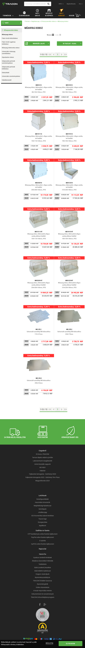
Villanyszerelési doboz (48, 21)
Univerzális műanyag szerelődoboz (8, 52)
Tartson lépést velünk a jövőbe (42, 457)
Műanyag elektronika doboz (10, 48)
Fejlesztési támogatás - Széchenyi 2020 (42, 474)
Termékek (7, 15)
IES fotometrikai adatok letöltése (42, 516)
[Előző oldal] (54, 54)
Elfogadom (70, 643)
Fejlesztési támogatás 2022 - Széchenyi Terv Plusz (42, 477)
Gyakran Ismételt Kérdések (42, 557)
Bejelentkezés (71, 4)
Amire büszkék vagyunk (42, 464)
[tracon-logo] (10, 4)
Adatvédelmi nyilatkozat (42, 571)
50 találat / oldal (72, 43)
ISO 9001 (42, 467)
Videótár (42, 471)
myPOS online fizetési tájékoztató (42, 544)
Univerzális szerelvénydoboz (11, 76)
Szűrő (6, 23)
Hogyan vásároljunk (42, 574)
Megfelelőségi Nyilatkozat (42, 506)
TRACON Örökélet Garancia (42, 581)
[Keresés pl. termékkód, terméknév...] (37, 4)
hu (80, 4)
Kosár (71, 15)
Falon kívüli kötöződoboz (10, 38)
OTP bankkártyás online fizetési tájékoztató (42, 534)
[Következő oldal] (62, 54)
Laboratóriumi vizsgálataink (42, 461)
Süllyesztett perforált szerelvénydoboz (8, 62)
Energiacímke (42, 522)
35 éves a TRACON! (42, 454)
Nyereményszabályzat (42, 577)
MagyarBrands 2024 (42, 481)
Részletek (49, 643)
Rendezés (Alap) (37, 43)
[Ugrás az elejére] (50, 54)
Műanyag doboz (7, 34)
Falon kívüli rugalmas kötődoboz (8, 43)
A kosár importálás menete (42, 590)
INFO (60, 4)
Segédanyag (35, 21)
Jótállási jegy (42, 512)
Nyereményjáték (42, 584)
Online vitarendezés (42, 587)
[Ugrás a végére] (65, 54)
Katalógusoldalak (43, 499)
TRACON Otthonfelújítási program (42, 597)
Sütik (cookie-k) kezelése (42, 567)
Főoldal (27, 21)
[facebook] (40, 605)
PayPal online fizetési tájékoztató (42, 537)
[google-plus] (44, 605)
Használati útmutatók (42, 502)
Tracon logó (43, 519)
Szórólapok (42, 509)
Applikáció (42, 525)
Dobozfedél (5, 72)
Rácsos (49, 35)
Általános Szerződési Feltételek (42, 561)
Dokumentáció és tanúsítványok (43, 594)
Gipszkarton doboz (8, 57)
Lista (57, 35)
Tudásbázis (42, 564)
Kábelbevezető (6, 80)
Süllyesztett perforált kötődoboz (8, 68)
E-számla (42, 541)
